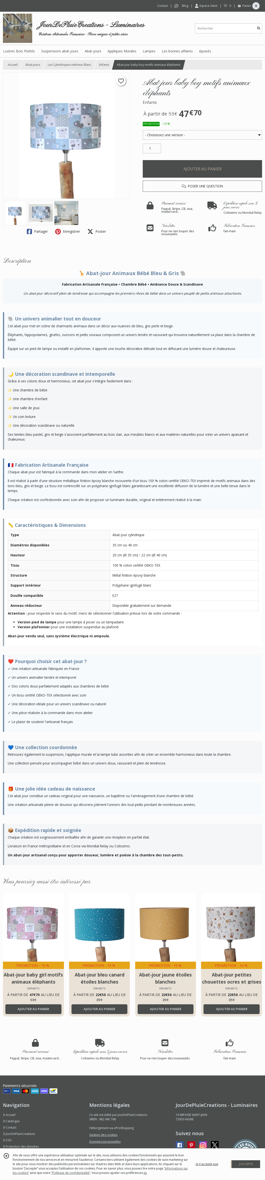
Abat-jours (32, 65)
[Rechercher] (258, 28)
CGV (7, 1140)
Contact (162, 6)
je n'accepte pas (207, 1164)
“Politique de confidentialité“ (70, 1173)
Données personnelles (105, 1142)
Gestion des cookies (103, 1135)
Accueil (13, 65)
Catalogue (11, 1121)
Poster (96, 231)
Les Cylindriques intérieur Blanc (69, 65)
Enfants (104, 65)
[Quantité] (152, 148)
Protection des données (21, 1146)
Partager (37, 231)
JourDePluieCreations (19, 1134)
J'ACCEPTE (246, 1164)
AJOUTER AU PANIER (202, 169)
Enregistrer (67, 231)
